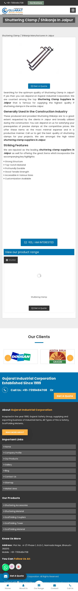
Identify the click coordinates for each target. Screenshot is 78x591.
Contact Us (10, 476)
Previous (8, 358)
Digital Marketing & (58, 582)
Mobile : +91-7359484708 (15, 552)
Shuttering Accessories (16, 505)
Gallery (8, 464)
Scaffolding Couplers (15, 517)
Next (70, 358)
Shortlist (11, 260)
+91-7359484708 (13, 2)
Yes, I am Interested (39, 242)
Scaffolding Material (14, 529)
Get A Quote (39, 86)
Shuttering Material (14, 511)
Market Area (10, 488)
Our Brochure (36, 3)
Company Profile (13, 452)
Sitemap (8, 482)
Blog (6, 470)
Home (7, 446)
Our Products (11, 458)
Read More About (15, 432)
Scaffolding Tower (13, 523)
